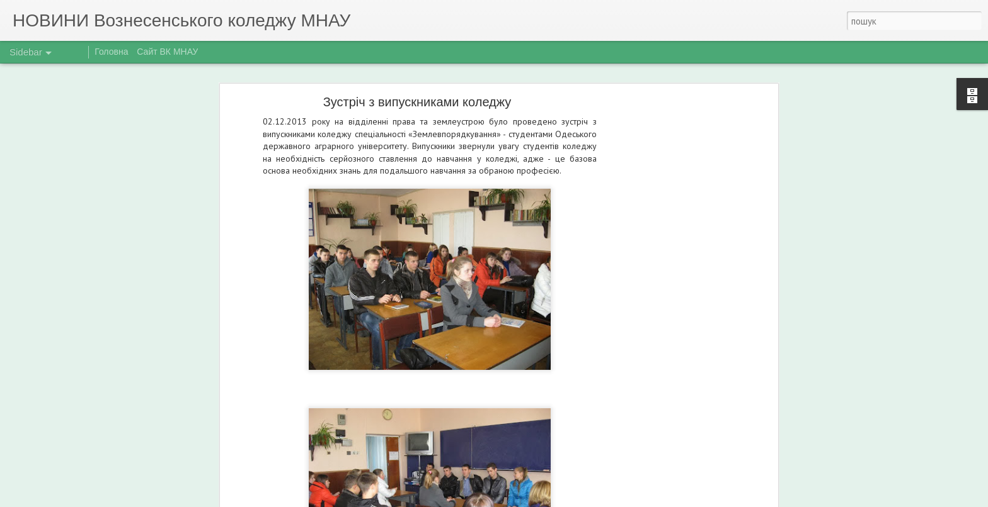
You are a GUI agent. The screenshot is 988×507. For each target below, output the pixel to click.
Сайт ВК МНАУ (167, 52)
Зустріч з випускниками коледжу (417, 102)
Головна (111, 52)
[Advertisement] (666, 299)
